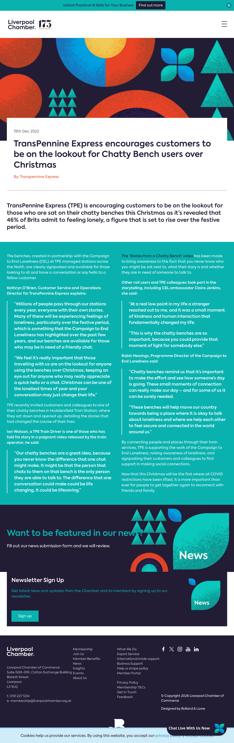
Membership (83, 649)
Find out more (151, 5)
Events (78, 673)
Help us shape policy (132, 668)
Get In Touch (127, 692)
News (77, 663)
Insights (79, 668)
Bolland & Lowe (193, 708)
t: (18, 696)
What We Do (127, 649)
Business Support (130, 663)
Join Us (78, 654)
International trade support (138, 659)
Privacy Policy (127, 682)
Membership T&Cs (131, 687)
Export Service (128, 654)
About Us (80, 678)
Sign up (25, 615)
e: (39, 701)
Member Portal (129, 673)
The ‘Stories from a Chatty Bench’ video (157, 256)
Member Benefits (86, 659)
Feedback (125, 697)
